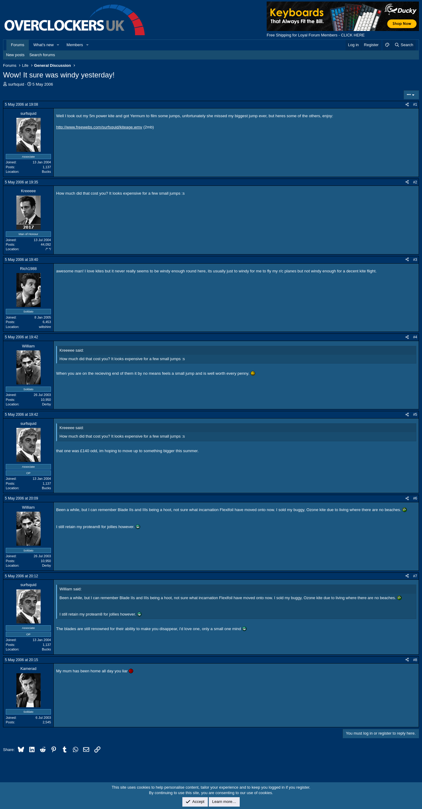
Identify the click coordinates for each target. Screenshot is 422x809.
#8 (415, 660)
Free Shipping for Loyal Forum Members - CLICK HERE (316, 35)
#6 (415, 498)
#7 (415, 576)
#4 (415, 337)
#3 (415, 260)
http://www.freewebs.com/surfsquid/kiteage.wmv (99, 127)
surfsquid (16, 84)
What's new (43, 45)
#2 (415, 182)
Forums (17, 45)
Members (74, 45)
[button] (58, 45)
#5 (415, 414)
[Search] (404, 45)
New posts (15, 55)
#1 (415, 104)
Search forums (42, 55)
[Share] (407, 104)
